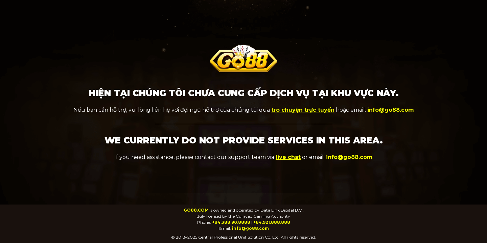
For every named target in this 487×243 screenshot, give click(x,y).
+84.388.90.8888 (231, 222)
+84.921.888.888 (271, 222)
